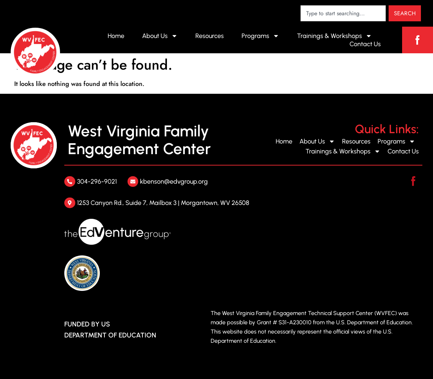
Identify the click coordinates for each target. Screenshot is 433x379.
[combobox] (343, 13)
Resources (209, 36)
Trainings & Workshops (334, 36)
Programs (260, 36)
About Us (160, 36)
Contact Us (365, 44)
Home (116, 36)
